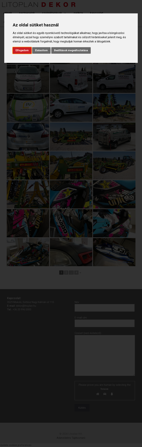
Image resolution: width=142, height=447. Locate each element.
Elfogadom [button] (22, 50)
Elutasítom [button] (41, 50)
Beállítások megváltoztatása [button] (71, 50)
